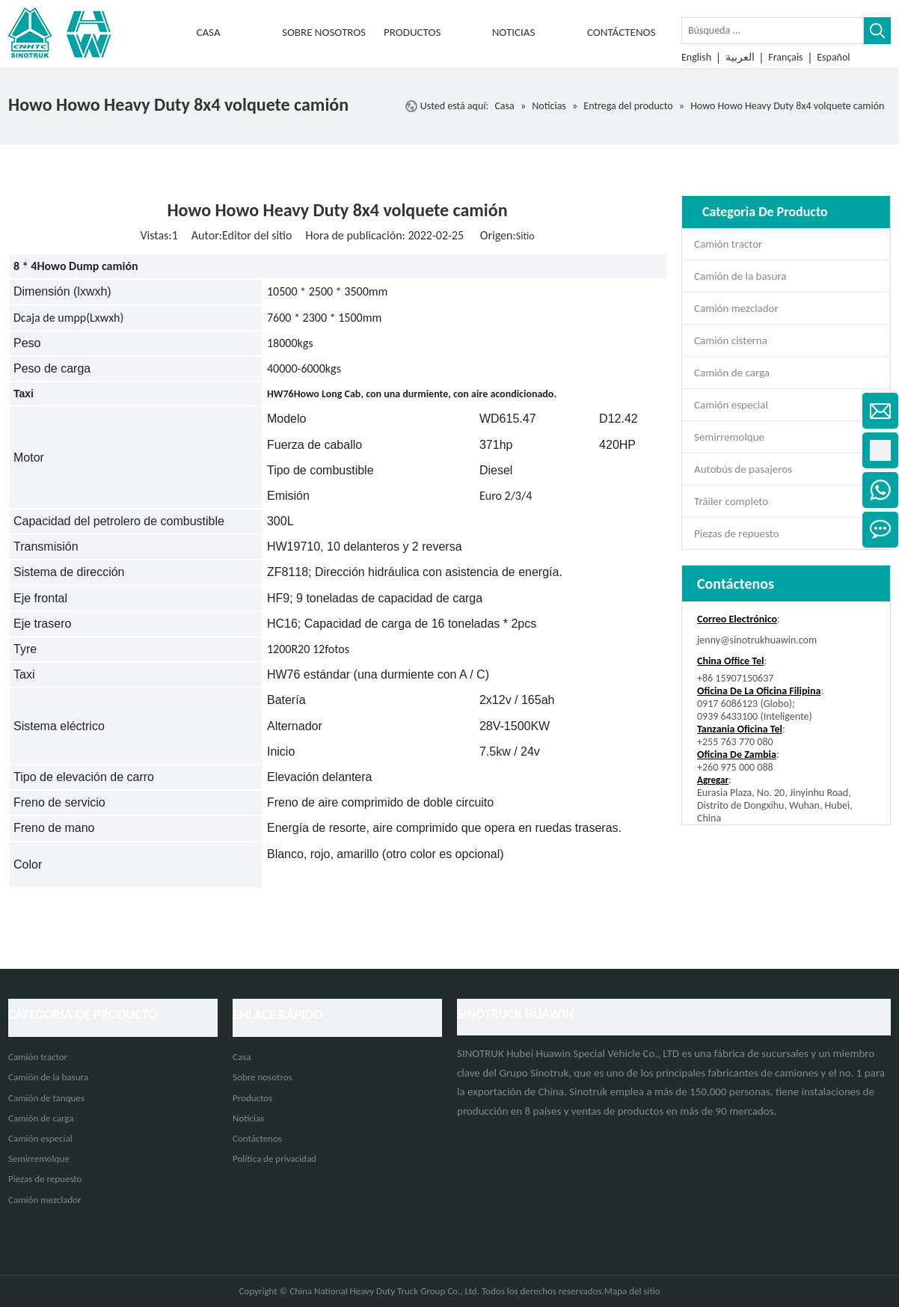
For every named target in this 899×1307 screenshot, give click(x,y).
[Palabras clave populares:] (877, 30)
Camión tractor (728, 244)
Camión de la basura (740, 276)
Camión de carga (732, 372)
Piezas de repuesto (736, 533)
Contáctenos (257, 1138)
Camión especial (731, 404)
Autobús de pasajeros (743, 469)
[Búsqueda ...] (772, 30)
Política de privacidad (274, 1158)
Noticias (248, 1118)
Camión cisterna (730, 340)
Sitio (525, 236)
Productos (252, 1098)
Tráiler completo (731, 501)
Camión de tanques (46, 1098)
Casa (242, 1056)
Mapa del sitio (632, 1291)
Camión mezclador (736, 308)
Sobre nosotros (262, 1077)
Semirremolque (729, 437)
